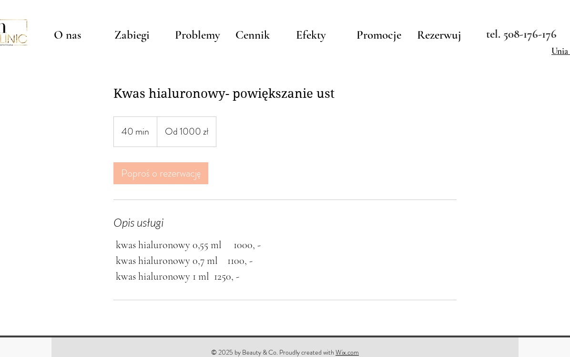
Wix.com (347, 352)
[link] (160, 173)
